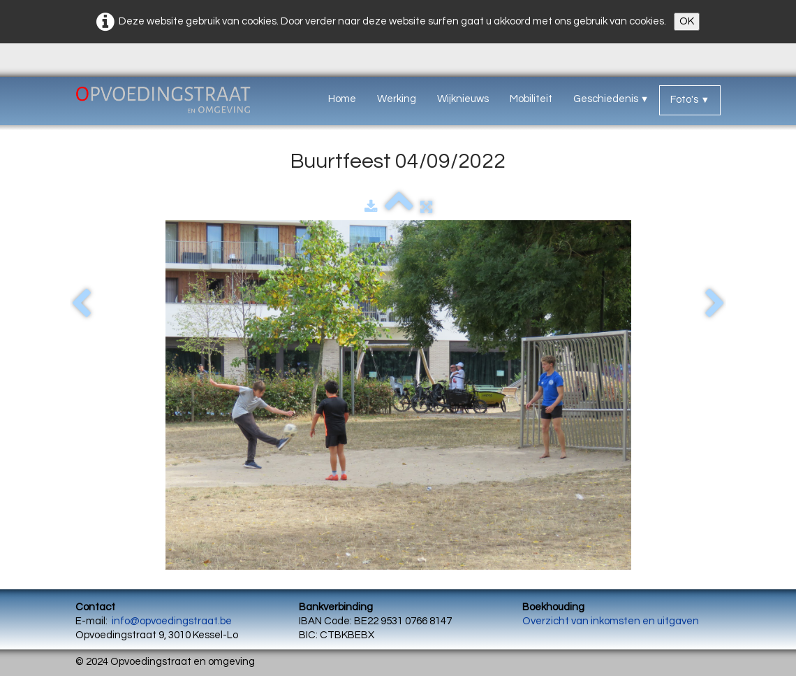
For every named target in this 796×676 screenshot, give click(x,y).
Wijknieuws (463, 99)
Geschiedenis (611, 99)
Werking (396, 99)
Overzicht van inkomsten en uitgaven (610, 621)
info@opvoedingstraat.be (172, 621)
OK (686, 21)
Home (342, 99)
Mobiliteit (531, 99)
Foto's (689, 99)
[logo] (178, 102)
